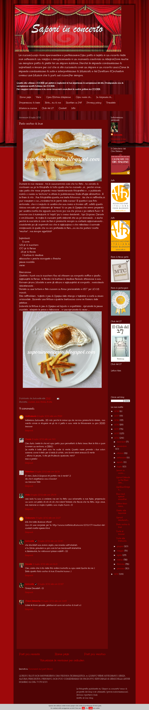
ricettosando (30, 416)
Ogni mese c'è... (83, 97)
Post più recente (29, 654)
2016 (117, 420)
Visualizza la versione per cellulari (62, 660)
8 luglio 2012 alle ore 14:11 (44, 439)
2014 (116, 429)
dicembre (121, 441)
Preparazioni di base (29, 102)
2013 (117, 433)
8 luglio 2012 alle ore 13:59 (49, 416)
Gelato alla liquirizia (121, 511)
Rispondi (29, 430)
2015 (117, 424)
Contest (63, 108)
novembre (122, 446)
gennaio (121, 568)
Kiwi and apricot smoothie (121, 496)
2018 (117, 411)
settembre (122, 457)
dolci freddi (41, 402)
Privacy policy (94, 102)
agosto (120, 462)
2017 (117, 415)
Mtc (74, 108)
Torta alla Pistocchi (121, 539)
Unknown (30, 518)
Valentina (29, 471)
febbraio (121, 564)
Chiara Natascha (32, 601)
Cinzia (28, 439)
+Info (91, 708)
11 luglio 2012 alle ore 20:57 (51, 584)
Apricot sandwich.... (122, 518)
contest (31, 402)
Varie (38, 97)
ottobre (120, 453)
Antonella (29, 541)
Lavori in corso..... (120, 471)
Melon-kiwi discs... (121, 504)
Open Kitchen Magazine (58, 97)
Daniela (28, 564)
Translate (111, 102)
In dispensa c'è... (104, 97)
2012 (117, 438)
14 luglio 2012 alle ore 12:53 (54, 601)
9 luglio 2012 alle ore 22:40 (50, 541)
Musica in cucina (28, 108)
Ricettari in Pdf (74, 102)
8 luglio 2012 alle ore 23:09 (43, 494)
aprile (120, 555)
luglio (120, 466)
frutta (49, 402)
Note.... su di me (53, 102)
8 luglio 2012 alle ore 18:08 (47, 471)
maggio (120, 550)
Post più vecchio (94, 654)
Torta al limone (120, 532)
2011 (116, 574)
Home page (25, 97)
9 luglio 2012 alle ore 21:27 (48, 518)
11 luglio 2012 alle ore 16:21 (45, 564)
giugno (120, 546)
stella (27, 494)
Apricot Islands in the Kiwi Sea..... (123, 480)
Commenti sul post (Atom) (40, 669)
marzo (120, 559)
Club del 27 (48, 108)
